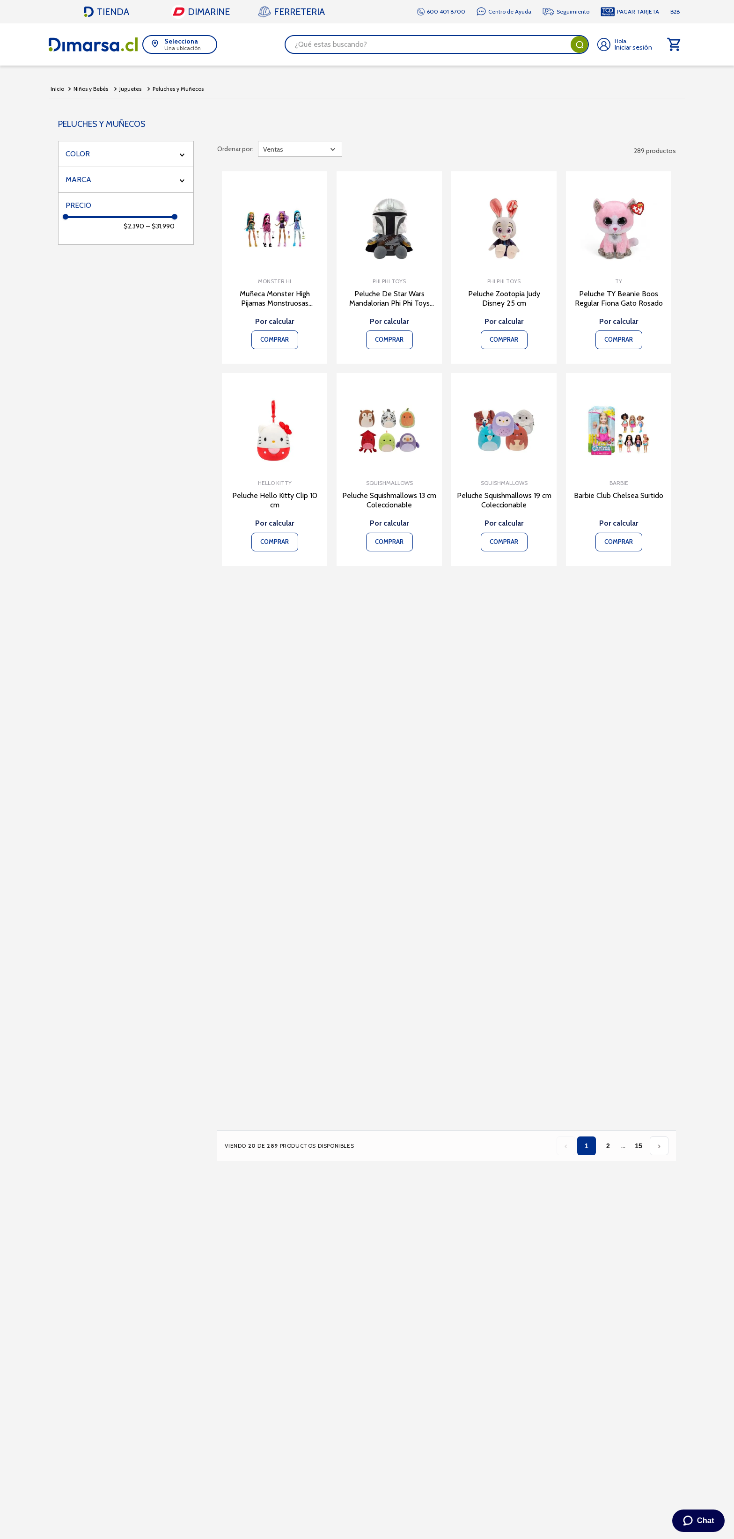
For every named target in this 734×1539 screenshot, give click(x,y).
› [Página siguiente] (659, 1146)
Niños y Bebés (90, 88)
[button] (180, 44)
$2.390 (134, 226)
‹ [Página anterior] (566, 1146)
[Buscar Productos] (579, 44)
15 (638, 1146)
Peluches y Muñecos (178, 88)
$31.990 (160, 226)
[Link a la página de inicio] (57, 89)
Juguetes (130, 88)
